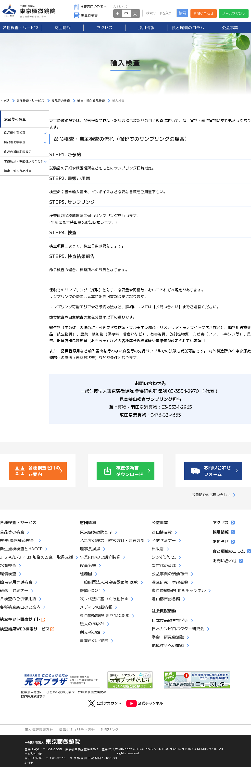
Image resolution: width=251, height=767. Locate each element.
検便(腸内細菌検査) (18, 540)
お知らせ (224, 541)
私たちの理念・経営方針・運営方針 (112, 540)
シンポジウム (164, 557)
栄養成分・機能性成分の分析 (24, 161)
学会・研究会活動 (168, 637)
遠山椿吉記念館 (166, 598)
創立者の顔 (90, 632)
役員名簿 (88, 565)
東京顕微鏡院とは (96, 532)
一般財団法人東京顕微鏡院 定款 (109, 582)
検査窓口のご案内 (90, 6)
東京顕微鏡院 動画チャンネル (179, 590)
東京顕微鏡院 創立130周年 (104, 615)
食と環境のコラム (188, 27)
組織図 (86, 573)
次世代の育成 (164, 565)
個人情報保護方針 (39, 729)
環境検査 (8, 573)
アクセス (104, 27)
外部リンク (110, 729)
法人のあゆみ (92, 623)
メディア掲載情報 (96, 607)
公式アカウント (104, 703)
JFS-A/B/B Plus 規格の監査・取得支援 (36, 557)
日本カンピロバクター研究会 (178, 628)
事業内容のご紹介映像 (100, 557)
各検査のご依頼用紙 (18, 598)
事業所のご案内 (94, 640)
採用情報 (146, 27)
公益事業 (230, 27)
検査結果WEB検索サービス (25, 629)
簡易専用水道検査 (16, 582)
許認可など (90, 590)
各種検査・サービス (18, 522)
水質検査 (8, 565)
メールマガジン (234, 13)
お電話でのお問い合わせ (211, 494)
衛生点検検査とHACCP (21, 548)
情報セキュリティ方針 (77, 729)
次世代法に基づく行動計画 (104, 598)
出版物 (158, 548)
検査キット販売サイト (20, 619)
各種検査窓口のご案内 (20, 607)
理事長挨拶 (90, 548)
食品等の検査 (15, 118)
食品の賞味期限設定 (18, 151)
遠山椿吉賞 (162, 532)
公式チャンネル (144, 703)
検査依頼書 (86, 15)
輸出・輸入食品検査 (18, 170)
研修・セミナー (14, 590)
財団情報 (63, 27)
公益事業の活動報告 (170, 573)
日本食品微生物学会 (170, 620)
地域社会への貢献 (168, 645)
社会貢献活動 (164, 611)
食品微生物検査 (14, 132)
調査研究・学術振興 (170, 582)
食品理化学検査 (14, 142)
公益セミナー (164, 540)
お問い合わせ (203, 13)
